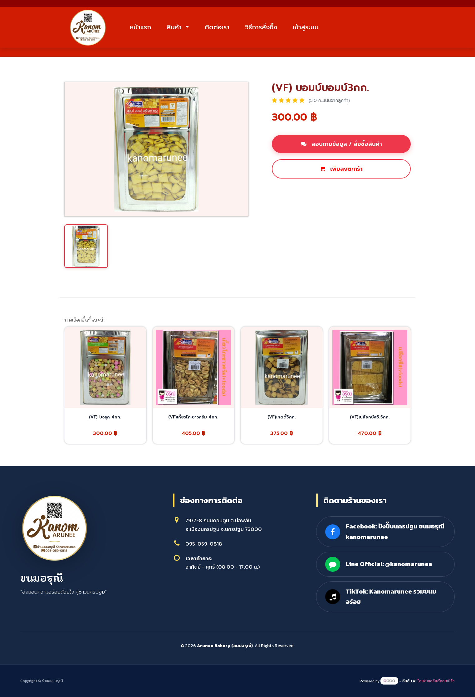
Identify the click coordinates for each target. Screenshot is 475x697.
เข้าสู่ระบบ (306, 27)
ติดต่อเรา (217, 27)
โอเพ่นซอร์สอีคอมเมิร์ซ (436, 681)
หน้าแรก (140, 27)
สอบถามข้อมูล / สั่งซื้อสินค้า (341, 144)
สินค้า (175, 27)
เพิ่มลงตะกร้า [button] (341, 169)
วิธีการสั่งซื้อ (261, 27)
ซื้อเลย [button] (287, 190)
